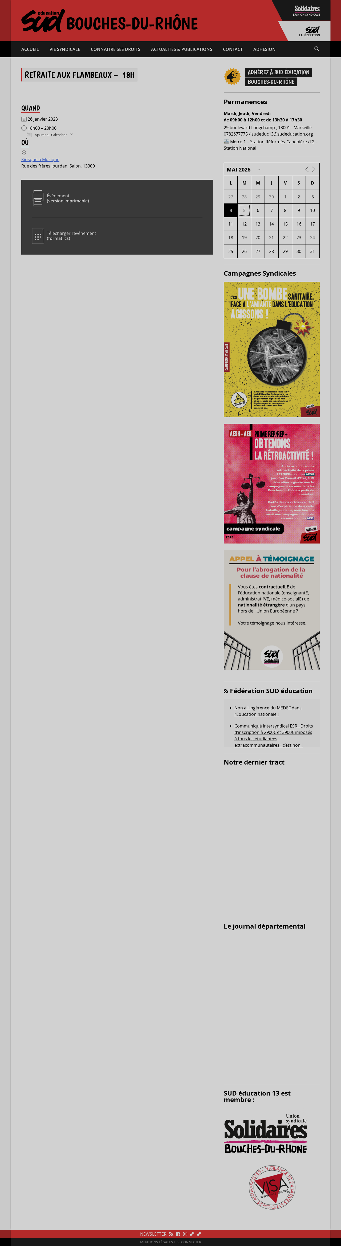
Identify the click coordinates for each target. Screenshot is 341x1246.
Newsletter (153, 1234)
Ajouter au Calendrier (47, 134)
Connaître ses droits (115, 49)
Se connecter (189, 1242)
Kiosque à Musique (40, 159)
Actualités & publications (181, 49)
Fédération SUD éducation (271, 690)
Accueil (30, 49)
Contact (233, 49)
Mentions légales (156, 1242)
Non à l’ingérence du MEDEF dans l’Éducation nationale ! (268, 711)
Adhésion (264, 49)
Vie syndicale (65, 49)
